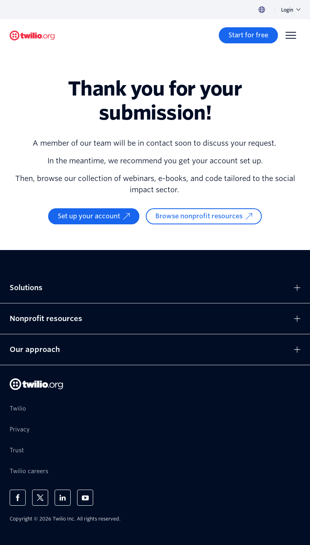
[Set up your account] (93, 216)
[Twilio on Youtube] (85, 498)
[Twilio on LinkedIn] (63, 498)
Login (290, 10)
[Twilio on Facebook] (18, 498)
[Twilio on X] (40, 498)
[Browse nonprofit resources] (204, 216)
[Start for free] (248, 35)
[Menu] (290, 35)
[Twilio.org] (32, 35)
